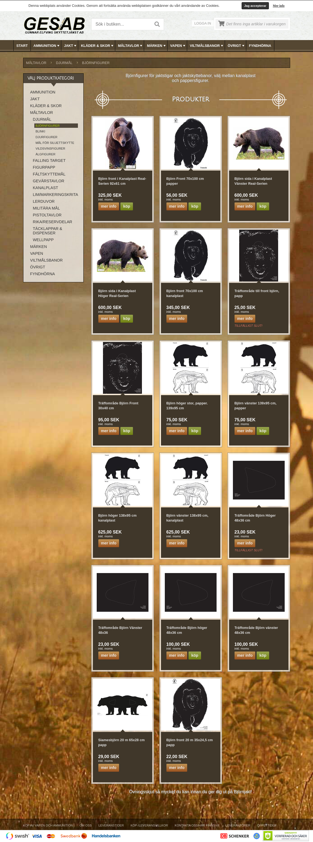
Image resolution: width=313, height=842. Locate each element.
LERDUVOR (44, 201)
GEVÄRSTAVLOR (48, 181)
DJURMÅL (64, 63)
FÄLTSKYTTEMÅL (49, 174)
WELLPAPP (43, 240)
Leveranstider (111, 825)
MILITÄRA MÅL (46, 208)
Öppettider (266, 825)
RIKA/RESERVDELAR (52, 222)
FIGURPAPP (44, 167)
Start (22, 46)
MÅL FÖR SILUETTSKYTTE (55, 142)
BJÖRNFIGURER (96, 63)
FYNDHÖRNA (260, 46)
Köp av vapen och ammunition (48, 825)
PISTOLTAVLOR (47, 215)
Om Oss (86, 825)
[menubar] (157, 45)
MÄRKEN (156, 46)
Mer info (279, 5)
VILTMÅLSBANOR (207, 46)
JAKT (70, 46)
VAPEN (178, 46)
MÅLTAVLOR (130, 46)
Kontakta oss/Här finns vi (197, 825)
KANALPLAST (45, 188)
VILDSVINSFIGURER (50, 148)
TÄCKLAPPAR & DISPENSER (47, 230)
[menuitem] (22, 45)
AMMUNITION (47, 46)
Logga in (203, 23)
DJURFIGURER (46, 137)
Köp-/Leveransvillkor (149, 825)
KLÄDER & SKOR (97, 46)
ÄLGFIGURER (46, 154)
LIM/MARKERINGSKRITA (55, 194)
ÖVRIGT (236, 46)
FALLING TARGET (49, 160)
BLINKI (40, 131)
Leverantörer (238, 825)
